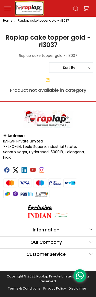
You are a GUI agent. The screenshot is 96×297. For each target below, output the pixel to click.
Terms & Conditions (24, 288)
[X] (15, 170)
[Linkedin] (24, 170)
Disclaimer (77, 288)
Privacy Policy (54, 288)
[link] (76, 8)
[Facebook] (7, 170)
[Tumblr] (50, 168)
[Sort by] (71, 67)
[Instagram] (42, 170)
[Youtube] (33, 170)
